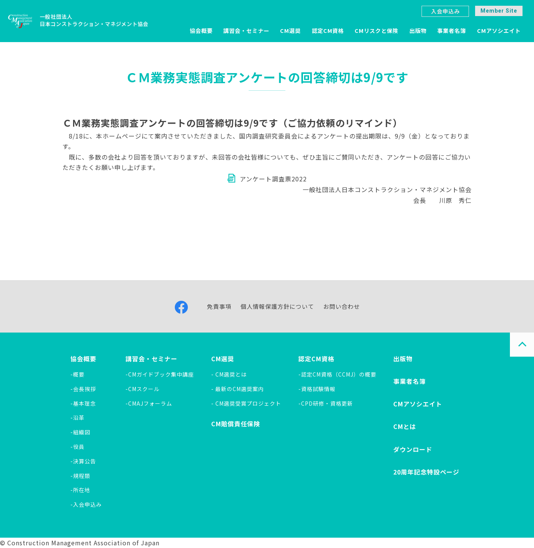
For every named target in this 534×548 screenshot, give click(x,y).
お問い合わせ (341, 306)
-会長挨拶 (83, 389)
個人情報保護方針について (277, 306)
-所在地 (80, 490)
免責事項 (219, 306)
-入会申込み (86, 504)
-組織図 (80, 432)
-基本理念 (83, 403)
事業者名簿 (451, 30)
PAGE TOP (522, 345)
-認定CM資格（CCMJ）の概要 (337, 374)
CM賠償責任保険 (235, 423)
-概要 (77, 374)
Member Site (498, 11)
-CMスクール (142, 389)
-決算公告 (83, 461)
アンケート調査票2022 (273, 178)
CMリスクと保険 (376, 30)
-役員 (77, 446)
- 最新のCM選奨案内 (237, 389)
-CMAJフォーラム (148, 403)
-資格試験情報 (316, 389)
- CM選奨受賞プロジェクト (246, 403)
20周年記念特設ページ (426, 471)
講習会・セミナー (246, 30)
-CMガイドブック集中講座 (159, 374)
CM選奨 (290, 30)
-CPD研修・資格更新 (325, 403)
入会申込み (445, 11)
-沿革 (77, 417)
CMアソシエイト (499, 30)
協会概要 (201, 30)
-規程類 (80, 476)
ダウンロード (412, 449)
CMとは (404, 426)
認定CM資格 (328, 30)
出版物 (418, 30)
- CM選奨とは (229, 374)
